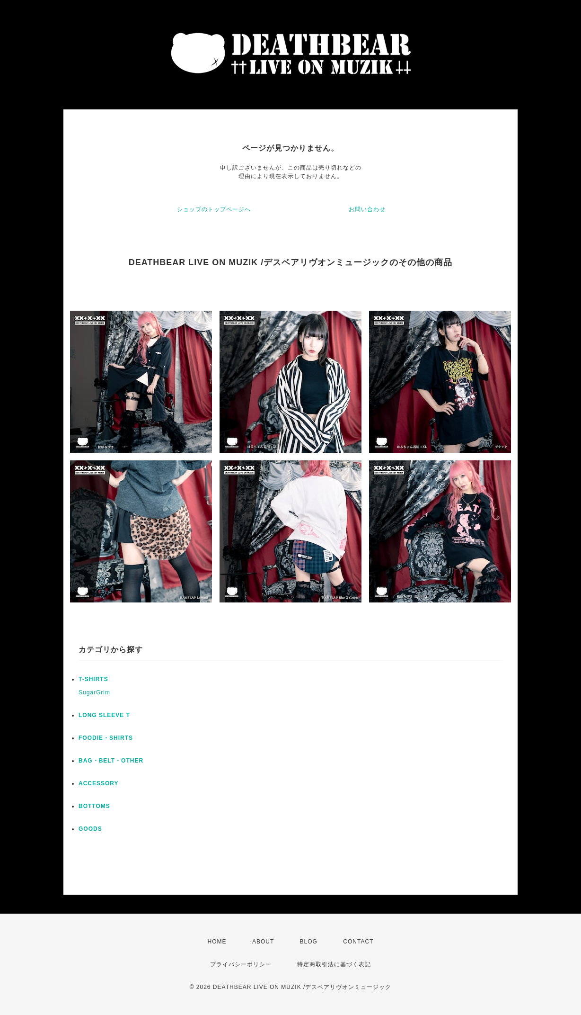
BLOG (308, 941)
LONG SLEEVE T (104, 715)
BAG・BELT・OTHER (111, 760)
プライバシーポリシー (241, 964)
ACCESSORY (99, 783)
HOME (217, 941)
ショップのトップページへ (214, 209)
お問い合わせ (367, 209)
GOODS (90, 829)
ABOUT (263, 941)
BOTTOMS (94, 806)
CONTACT (358, 941)
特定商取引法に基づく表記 (334, 964)
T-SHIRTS (93, 679)
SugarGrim (94, 692)
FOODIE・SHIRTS (106, 738)
